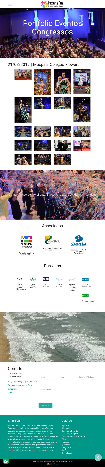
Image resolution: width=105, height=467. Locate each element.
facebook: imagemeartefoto (20, 385)
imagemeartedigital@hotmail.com (22, 381)
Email (61, 377)
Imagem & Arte (68, 461)
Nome (42, 377)
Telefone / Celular (86, 377)
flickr (10, 392)
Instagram (12, 389)
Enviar (45, 405)
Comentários (45, 389)
